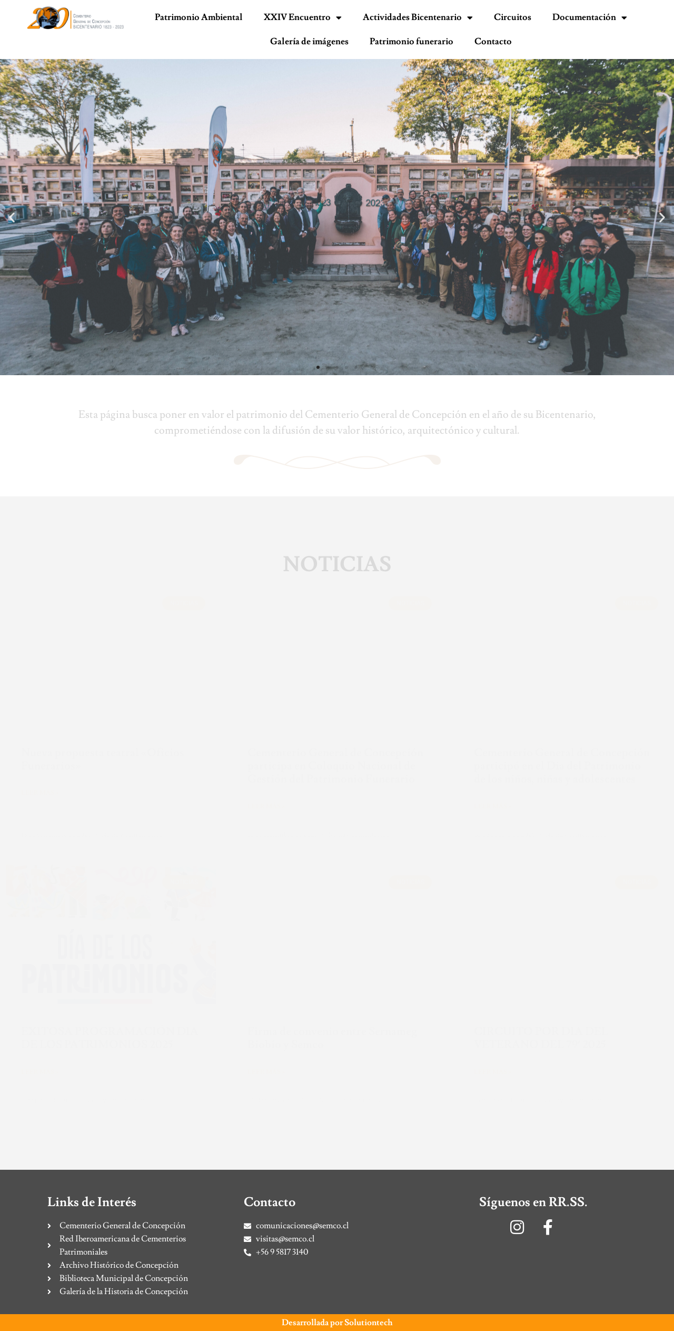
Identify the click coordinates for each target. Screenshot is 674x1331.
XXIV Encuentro (303, 17)
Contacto (493, 41)
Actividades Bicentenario (418, 17)
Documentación (589, 17)
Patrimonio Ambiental (199, 17)
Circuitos (512, 17)
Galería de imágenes (309, 41)
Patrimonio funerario (411, 41)
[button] (11, 217)
